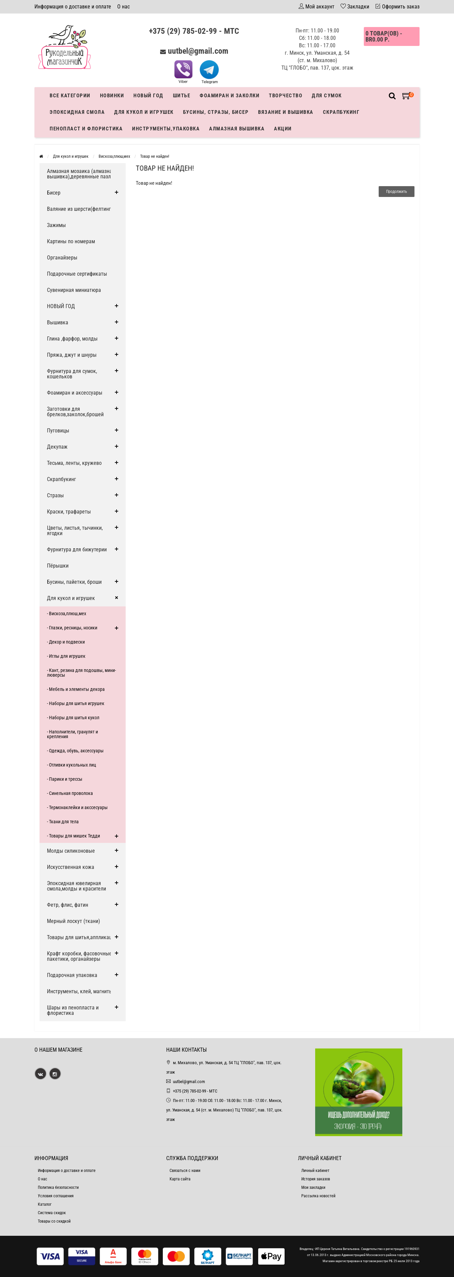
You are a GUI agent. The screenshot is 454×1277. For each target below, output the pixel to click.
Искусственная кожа (70, 867)
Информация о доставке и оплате (72, 6)
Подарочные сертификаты (77, 274)
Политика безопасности (58, 1187)
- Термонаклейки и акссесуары (77, 807)
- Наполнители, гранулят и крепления (72, 734)
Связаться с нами (185, 1170)
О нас (123, 6)
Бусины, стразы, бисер (216, 112)
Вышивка (57, 322)
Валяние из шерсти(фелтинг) (79, 209)
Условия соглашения (56, 1196)
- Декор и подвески (66, 642)
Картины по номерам (71, 241)
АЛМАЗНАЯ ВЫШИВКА (236, 129)
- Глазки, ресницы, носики (72, 627)
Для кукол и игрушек (144, 112)
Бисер (53, 193)
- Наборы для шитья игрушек (75, 703)
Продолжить (396, 191)
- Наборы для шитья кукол (73, 717)
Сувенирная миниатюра (74, 290)
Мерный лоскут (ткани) (73, 921)
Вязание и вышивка (285, 112)
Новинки (112, 96)
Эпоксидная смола (77, 112)
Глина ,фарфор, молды (72, 338)
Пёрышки (58, 565)
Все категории (70, 96)
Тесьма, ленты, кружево (74, 463)
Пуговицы (58, 430)
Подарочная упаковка (72, 975)
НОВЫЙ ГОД (61, 306)
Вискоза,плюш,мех (114, 156)
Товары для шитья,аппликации (82, 937)
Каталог (44, 1204)
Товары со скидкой (54, 1221)
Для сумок (327, 96)
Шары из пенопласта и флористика (73, 1010)
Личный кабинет (315, 1170)
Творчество (285, 96)
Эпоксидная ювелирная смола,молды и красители (76, 886)
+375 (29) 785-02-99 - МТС (194, 31)
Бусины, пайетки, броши (74, 582)
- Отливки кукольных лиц (71, 765)
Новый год (148, 96)
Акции (283, 129)
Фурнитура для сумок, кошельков (72, 374)
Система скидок (52, 1212)
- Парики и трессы (64, 779)
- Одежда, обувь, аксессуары (75, 750)
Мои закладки (313, 1187)
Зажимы (56, 225)
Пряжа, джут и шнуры (72, 355)
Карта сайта (180, 1179)
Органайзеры (62, 257)
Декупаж (57, 447)
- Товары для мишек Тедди (73, 835)
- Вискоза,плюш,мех (66, 613)
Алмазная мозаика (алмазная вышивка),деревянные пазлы (81, 174)
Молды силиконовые (71, 851)
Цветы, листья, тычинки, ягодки (75, 530)
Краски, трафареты (69, 511)
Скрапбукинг (341, 112)
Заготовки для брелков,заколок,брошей (75, 412)
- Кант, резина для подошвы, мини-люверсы (81, 673)
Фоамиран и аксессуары (74, 393)
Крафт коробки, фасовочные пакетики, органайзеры (79, 956)
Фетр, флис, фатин (67, 905)
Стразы (55, 495)
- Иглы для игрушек (66, 656)
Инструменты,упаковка (166, 129)
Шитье (182, 96)
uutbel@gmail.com (198, 51)
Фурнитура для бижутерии (77, 549)
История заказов (315, 1179)
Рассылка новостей (318, 1196)
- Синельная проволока (70, 793)
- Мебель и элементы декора (76, 689)
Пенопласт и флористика (86, 129)
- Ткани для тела (63, 821)
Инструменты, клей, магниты (80, 991)
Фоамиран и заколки (229, 96)
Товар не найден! (154, 156)
